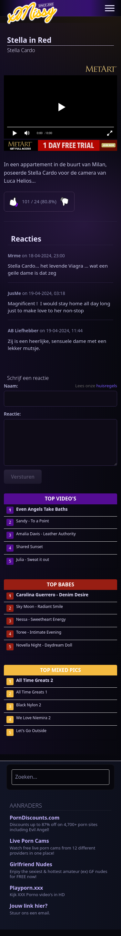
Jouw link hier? (28, 905)
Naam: (11, 386)
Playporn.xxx (26, 887)
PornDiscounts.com (34, 817)
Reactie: (12, 414)
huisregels (106, 386)
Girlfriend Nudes (31, 864)
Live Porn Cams (29, 840)
